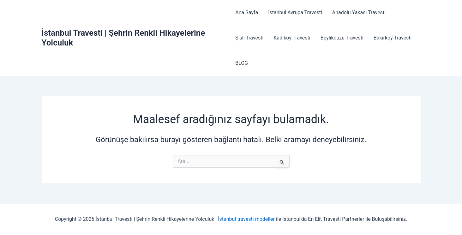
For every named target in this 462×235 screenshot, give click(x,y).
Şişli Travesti (249, 38)
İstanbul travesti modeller (246, 219)
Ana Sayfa (246, 12)
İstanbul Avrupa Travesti (295, 12)
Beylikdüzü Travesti (342, 38)
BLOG (241, 63)
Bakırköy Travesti (393, 38)
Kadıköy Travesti (291, 38)
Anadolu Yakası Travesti (359, 12)
